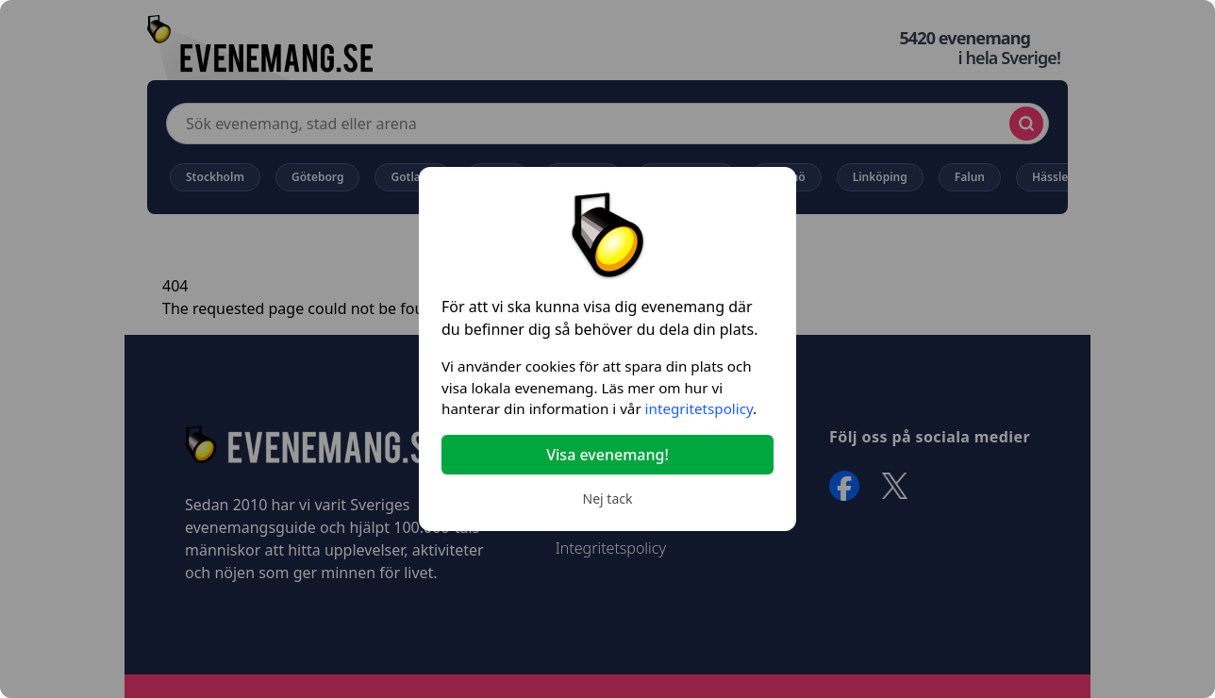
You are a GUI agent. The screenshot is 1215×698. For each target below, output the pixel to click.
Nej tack (608, 498)
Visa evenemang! (607, 454)
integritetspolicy (699, 408)
